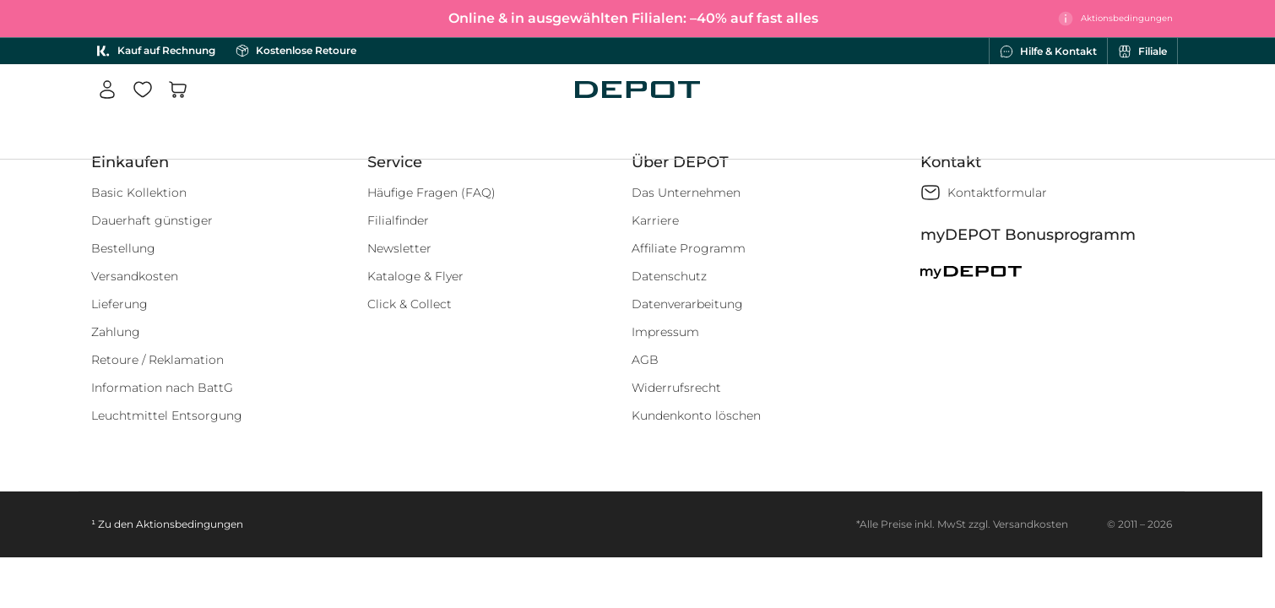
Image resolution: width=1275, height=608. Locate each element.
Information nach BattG (162, 387)
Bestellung (123, 248)
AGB (645, 359)
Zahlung (115, 331)
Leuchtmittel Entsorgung (166, 415)
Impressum (665, 331)
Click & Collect (409, 304)
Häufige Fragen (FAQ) (431, 192)
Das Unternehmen (686, 192)
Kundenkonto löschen (696, 415)
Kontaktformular (997, 192)
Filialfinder (398, 220)
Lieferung (119, 304)
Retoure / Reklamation (157, 359)
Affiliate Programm (689, 248)
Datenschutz (669, 276)
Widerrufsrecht (676, 387)
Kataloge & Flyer (415, 276)
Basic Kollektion (139, 192)
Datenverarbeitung (687, 304)
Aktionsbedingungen (189, 524)
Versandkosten (134, 276)
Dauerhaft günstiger (152, 220)
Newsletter (399, 248)
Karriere (655, 220)
